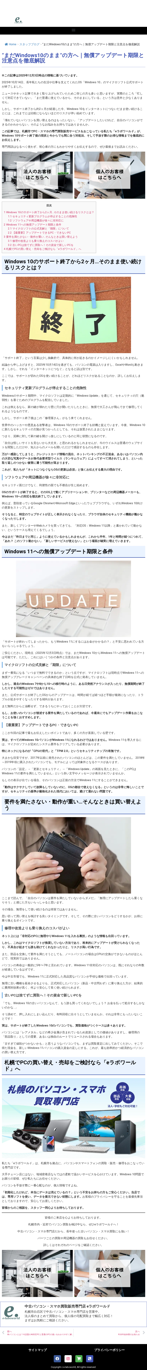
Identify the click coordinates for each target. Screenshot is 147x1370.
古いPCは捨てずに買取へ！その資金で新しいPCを (41, 245)
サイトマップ (37, 1350)
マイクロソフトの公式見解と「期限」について (38, 228)
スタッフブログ (29, 44)
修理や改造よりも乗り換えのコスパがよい (36, 241)
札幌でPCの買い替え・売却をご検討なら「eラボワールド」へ (42, 249)
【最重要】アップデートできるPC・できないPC (39, 232)
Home (10, 44)
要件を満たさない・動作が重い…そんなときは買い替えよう (41, 236)
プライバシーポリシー (109, 1350)
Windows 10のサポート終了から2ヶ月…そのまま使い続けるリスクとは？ (49, 212)
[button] (74, 30)
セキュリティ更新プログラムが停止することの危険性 (42, 216)
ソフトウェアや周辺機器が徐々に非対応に (36, 220)
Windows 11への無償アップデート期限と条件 (32, 224)
